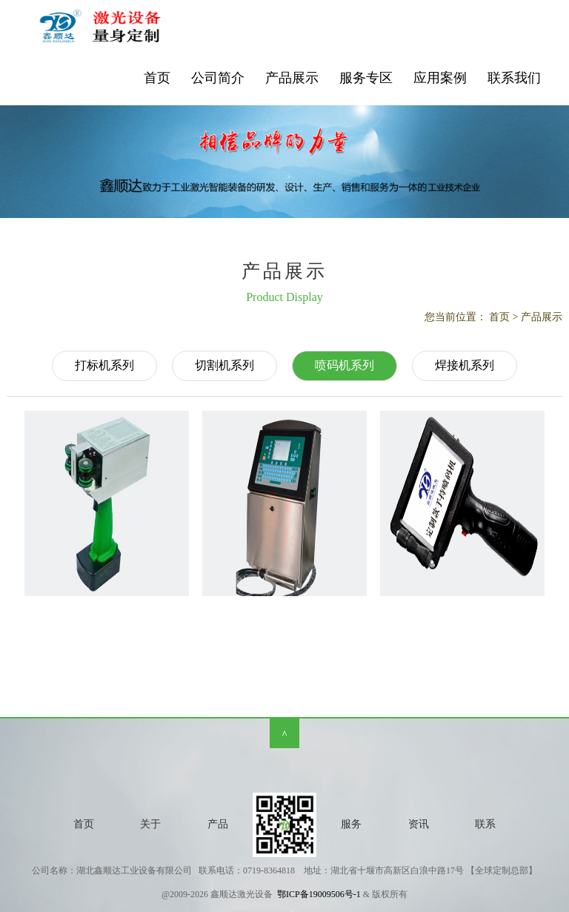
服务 (351, 824)
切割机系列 (224, 365)
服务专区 (366, 77)
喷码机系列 (344, 365)
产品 (217, 824)
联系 (485, 824)
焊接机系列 (464, 365)
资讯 (418, 824)
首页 (157, 77)
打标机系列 (104, 365)
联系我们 (514, 77)
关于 (150, 824)
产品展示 (292, 77)
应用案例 (440, 77)
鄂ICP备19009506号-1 (319, 894)
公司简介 (217, 77)
